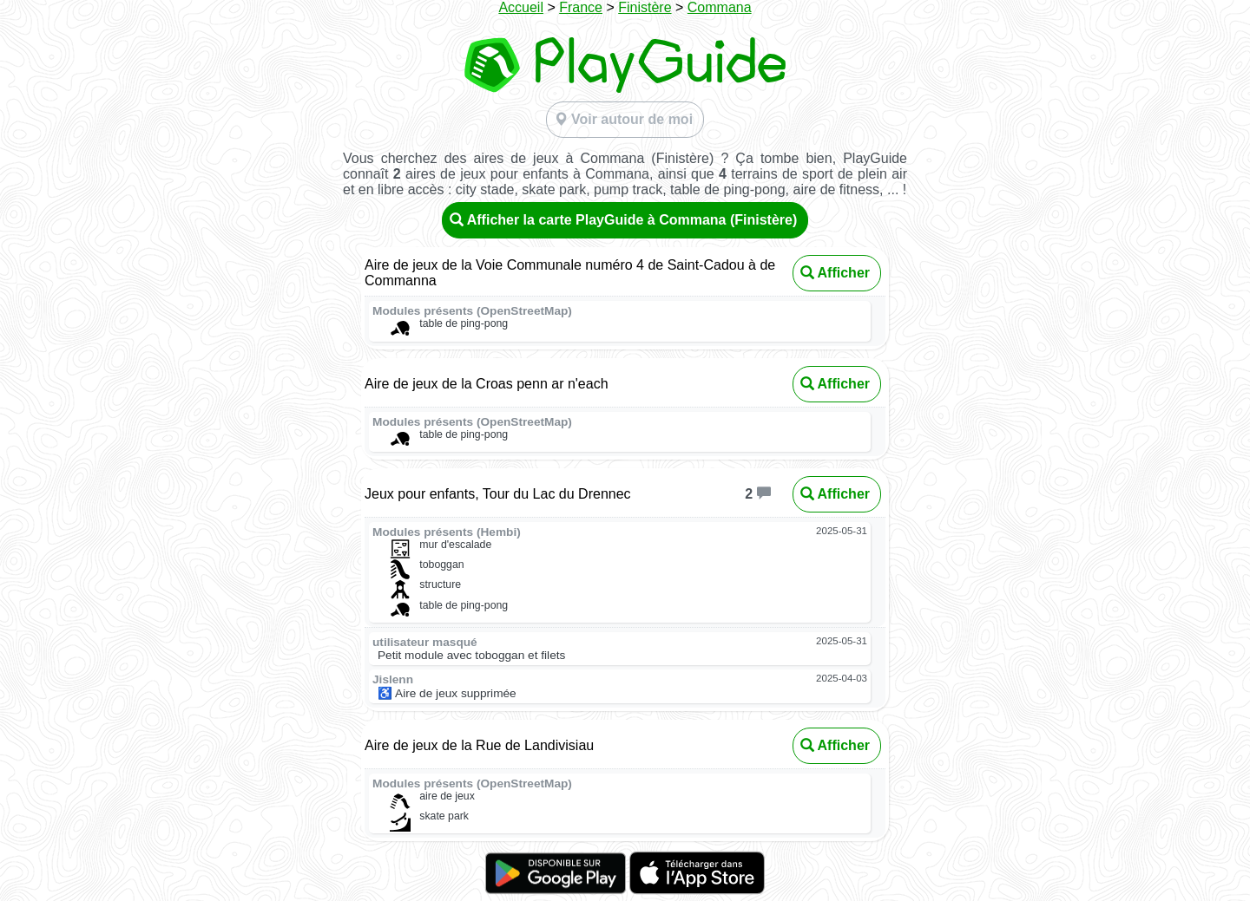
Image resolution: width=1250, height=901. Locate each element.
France (580, 7)
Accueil (520, 7)
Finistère (644, 7)
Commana (720, 7)
